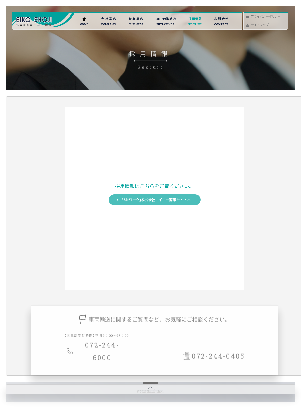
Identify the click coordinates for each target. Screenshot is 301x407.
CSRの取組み (166, 22)
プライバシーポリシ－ (266, 16)
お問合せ (221, 22)
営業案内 (136, 22)
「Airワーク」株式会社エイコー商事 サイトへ (156, 199)
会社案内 (108, 22)
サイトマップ (260, 25)
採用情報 (195, 22)
